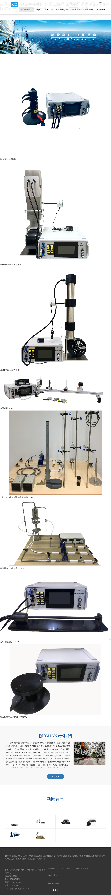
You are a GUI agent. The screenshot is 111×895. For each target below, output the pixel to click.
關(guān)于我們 (42, 9)
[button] (8, 447)
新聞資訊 (76, 9)
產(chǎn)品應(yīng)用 (59, 9)
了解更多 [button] (55, 776)
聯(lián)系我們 (88, 9)
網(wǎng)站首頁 (26, 9)
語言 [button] (100, 2)
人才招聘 (101, 9)
